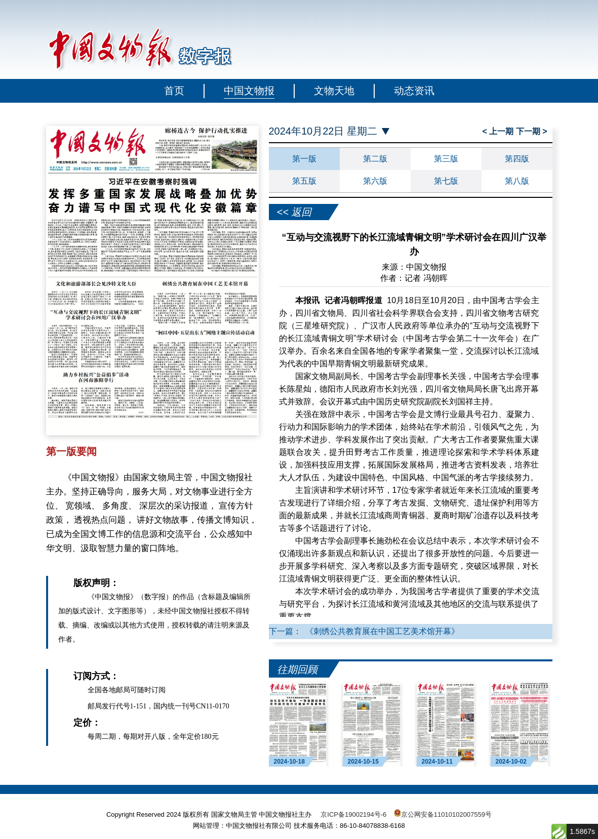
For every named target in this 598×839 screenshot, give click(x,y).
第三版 (446, 158)
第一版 (304, 158)
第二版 (375, 158)
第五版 (304, 181)
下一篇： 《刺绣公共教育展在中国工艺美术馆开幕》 (364, 631)
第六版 (375, 181)
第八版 (517, 181)
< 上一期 (498, 131)
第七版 (446, 181)
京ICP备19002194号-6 (353, 814)
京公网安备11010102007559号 (446, 814)
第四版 (517, 158)
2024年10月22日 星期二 (323, 131)
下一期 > (531, 131)
